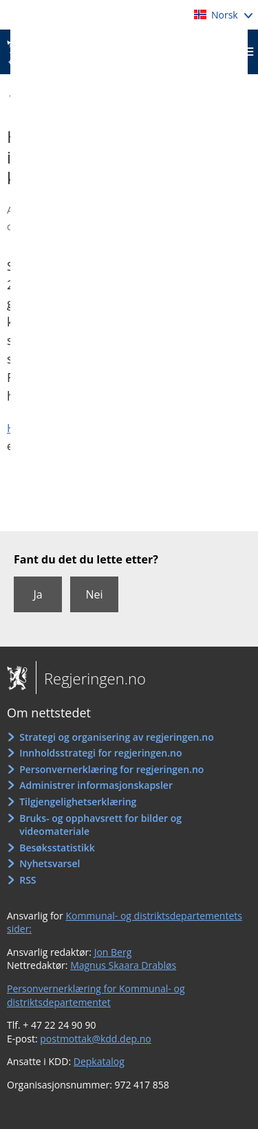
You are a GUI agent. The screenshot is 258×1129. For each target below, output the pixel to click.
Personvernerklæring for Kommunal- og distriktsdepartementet (96, 995)
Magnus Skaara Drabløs (123, 965)
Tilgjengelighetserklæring (77, 801)
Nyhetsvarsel (49, 863)
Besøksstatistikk (57, 847)
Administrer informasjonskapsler (96, 785)
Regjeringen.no (91, 678)
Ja (37, 594)
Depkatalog (99, 1061)
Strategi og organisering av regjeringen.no (116, 737)
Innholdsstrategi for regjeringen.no (100, 752)
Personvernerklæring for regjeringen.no (111, 769)
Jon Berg (113, 952)
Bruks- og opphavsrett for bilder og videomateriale (100, 825)
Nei (94, 594)
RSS (27, 879)
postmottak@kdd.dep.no (95, 1038)
